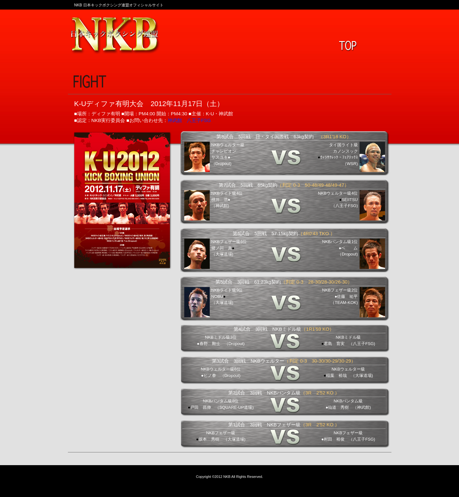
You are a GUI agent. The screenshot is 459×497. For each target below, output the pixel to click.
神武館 (175, 120)
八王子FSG (199, 120)
